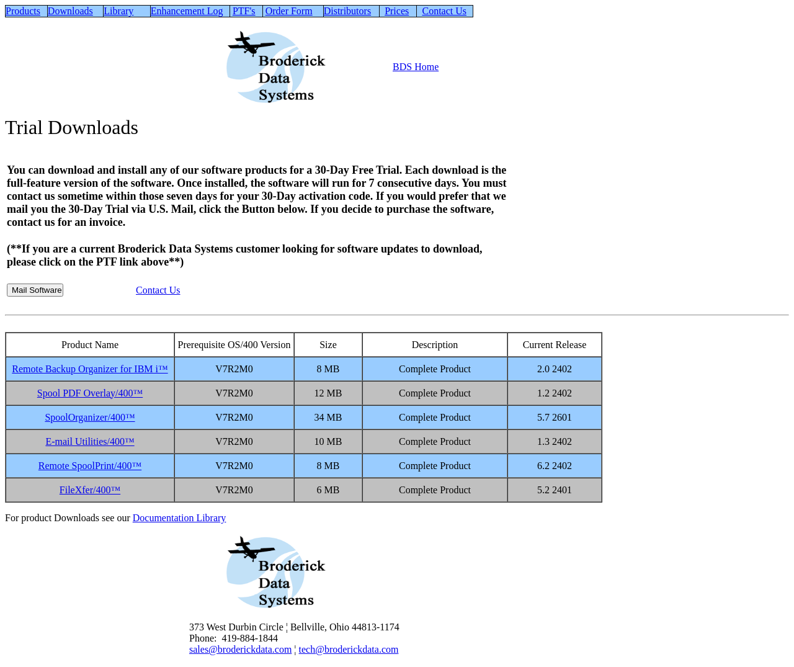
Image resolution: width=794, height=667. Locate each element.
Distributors (347, 11)
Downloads (70, 11)
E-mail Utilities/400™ (89, 441)
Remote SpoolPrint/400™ (89, 465)
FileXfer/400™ (90, 490)
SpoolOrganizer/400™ (90, 417)
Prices (397, 11)
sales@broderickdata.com (240, 649)
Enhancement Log (187, 11)
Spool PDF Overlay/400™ (90, 393)
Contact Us (444, 11)
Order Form (289, 11)
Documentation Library (179, 518)
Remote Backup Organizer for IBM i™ (89, 369)
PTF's (244, 11)
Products (23, 11)
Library (118, 11)
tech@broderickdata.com (349, 649)
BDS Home (416, 66)
